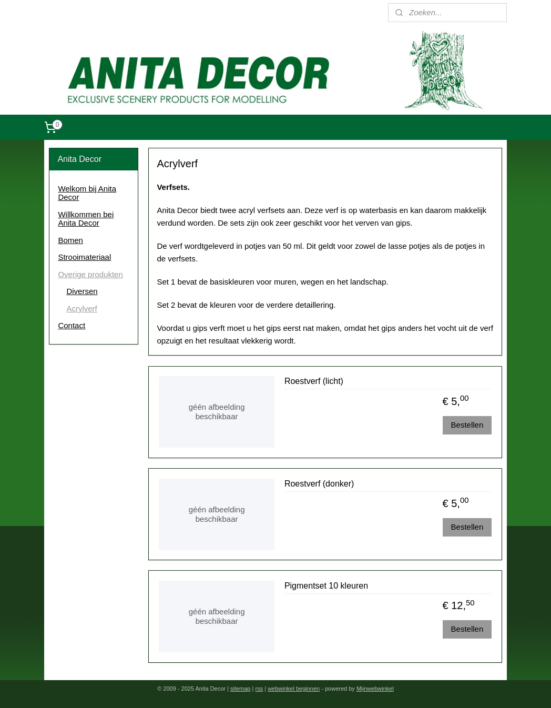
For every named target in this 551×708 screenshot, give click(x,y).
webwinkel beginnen (294, 688)
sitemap (240, 688)
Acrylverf (81, 308)
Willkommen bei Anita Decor (86, 219)
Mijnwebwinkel (375, 688)
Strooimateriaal (84, 256)
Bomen (70, 240)
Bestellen (467, 424)
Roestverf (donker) (319, 483)
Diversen (81, 291)
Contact (71, 325)
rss (259, 688)
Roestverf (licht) (313, 381)
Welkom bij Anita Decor (87, 193)
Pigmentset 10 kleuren (326, 585)
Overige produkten (90, 274)
